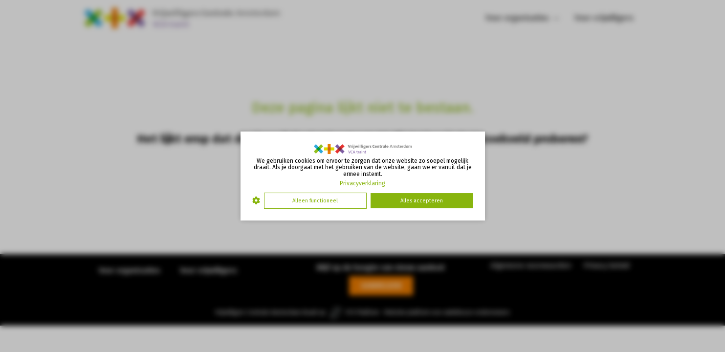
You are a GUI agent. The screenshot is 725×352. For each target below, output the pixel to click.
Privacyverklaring (362, 183)
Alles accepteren (421, 201)
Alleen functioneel (315, 201)
